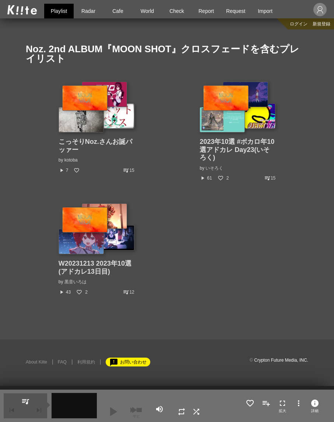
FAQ (62, 362)
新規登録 (321, 23)
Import (265, 11)
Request (235, 11)
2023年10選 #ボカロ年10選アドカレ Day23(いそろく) (237, 149)
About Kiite (36, 362)
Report (206, 11)
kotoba (71, 160)
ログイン (298, 23)
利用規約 (86, 362)
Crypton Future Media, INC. (281, 360)
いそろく (214, 168)
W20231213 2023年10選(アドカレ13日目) (95, 267)
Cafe (117, 11)
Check (176, 11)
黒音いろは (75, 281)
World (147, 11)
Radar (88, 11)
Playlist (59, 11)
